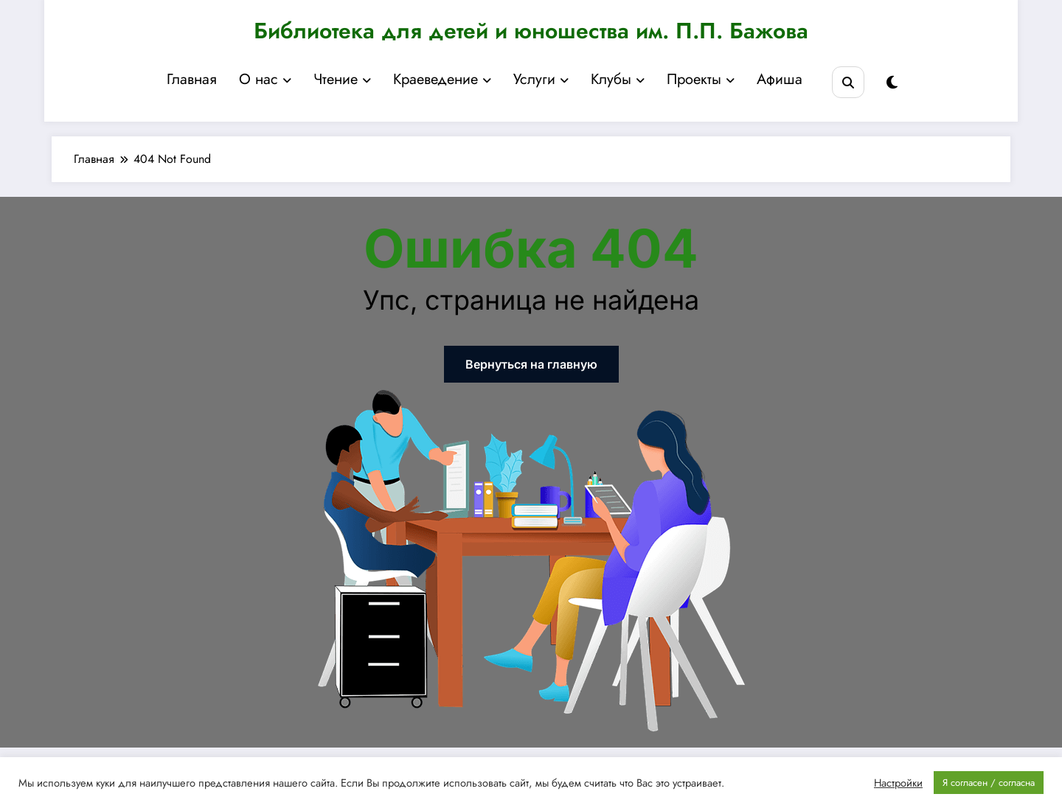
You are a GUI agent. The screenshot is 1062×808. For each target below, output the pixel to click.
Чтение (342, 79)
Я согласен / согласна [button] (989, 783)
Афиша (779, 79)
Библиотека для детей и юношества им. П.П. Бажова (531, 30)
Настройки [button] (898, 783)
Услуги (541, 79)
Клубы (618, 79)
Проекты (701, 79)
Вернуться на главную (531, 364)
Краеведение (442, 79)
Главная (192, 79)
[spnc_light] (892, 83)
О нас (265, 79)
